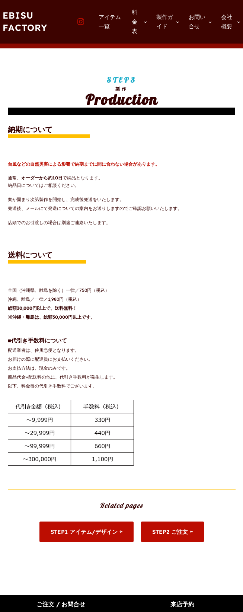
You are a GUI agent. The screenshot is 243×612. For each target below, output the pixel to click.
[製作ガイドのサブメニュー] (177, 21)
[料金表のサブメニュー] (145, 21)
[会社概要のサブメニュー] (238, 21)
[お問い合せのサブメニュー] (210, 21)
